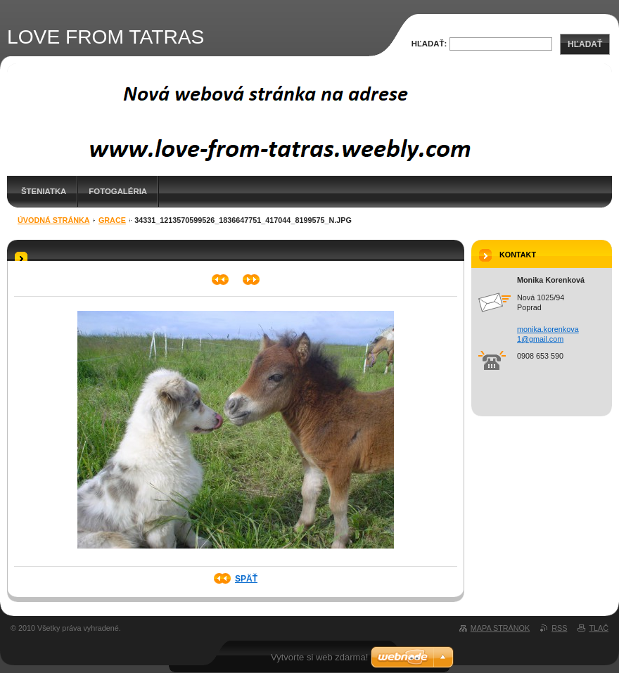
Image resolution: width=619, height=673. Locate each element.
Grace (112, 220)
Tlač (598, 628)
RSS (559, 628)
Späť (246, 579)
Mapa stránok (500, 628)
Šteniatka (43, 191)
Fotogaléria (118, 191)
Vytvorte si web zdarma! (319, 657)
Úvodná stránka (54, 220)
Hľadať (585, 44)
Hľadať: (429, 43)
